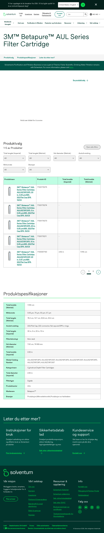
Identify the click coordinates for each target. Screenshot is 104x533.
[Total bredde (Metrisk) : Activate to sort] (90, 181)
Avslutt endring (84, 153)
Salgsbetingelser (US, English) (18, 525)
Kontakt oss (82, 487)
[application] (31, 98)
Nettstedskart (83, 495)
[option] (31, 101)
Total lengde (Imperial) (12, 153)
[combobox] (77, 14)
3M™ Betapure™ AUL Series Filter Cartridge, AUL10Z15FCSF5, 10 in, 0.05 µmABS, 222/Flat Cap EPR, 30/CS (26, 241)
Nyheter (31, 515)
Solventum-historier (61, 490)
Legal (5, 525)
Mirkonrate (7, 165)
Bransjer (32, 165)
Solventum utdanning (61, 494)
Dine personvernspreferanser (16, 528)
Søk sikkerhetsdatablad (62, 498)
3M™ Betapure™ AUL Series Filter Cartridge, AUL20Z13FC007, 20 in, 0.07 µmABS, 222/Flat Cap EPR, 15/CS (26, 258)
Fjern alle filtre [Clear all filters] (92, 147)
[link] (83, 272)
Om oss (31, 487)
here (71, 67)
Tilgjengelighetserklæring (59, 525)
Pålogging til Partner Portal (88, 491)
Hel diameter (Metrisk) (62, 153)
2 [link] (93, 271)
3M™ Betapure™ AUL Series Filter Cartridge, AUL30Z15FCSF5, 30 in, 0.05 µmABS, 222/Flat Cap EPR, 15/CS (26, 193)
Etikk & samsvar (34, 511)
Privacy (31, 525)
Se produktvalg (79, 80)
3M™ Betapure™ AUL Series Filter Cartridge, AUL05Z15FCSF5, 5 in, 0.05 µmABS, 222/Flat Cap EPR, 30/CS (26, 210)
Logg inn (21, 14)
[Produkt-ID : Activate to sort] (47, 181)
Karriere (36, 14)
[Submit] (86, 14)
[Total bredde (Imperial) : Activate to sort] (68, 181)
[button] (18, 179)
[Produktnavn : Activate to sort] (20, 181)
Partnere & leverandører (37, 499)
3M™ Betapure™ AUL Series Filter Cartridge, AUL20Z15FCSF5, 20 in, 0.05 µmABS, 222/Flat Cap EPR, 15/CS (26, 226)
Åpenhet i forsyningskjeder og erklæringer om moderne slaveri (47, 528)
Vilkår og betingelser (43, 525)
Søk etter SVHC (59, 503)
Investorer (28, 14)
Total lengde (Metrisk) (37, 153)
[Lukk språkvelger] (96, 4)
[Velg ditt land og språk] (68, 5)
